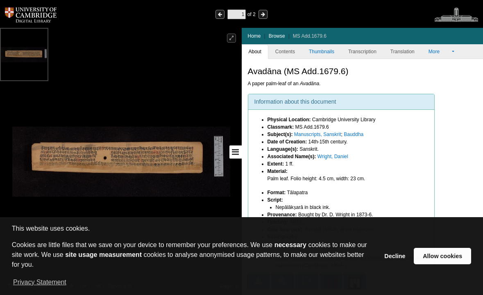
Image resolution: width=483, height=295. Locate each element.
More (440, 51)
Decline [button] (394, 256)
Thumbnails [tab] (321, 51)
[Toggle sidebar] (235, 152)
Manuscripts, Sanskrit (317, 134)
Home (254, 36)
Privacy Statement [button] (39, 282)
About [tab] (255, 51)
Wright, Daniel (332, 156)
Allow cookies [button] (442, 256)
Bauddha (353, 134)
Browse (277, 36)
